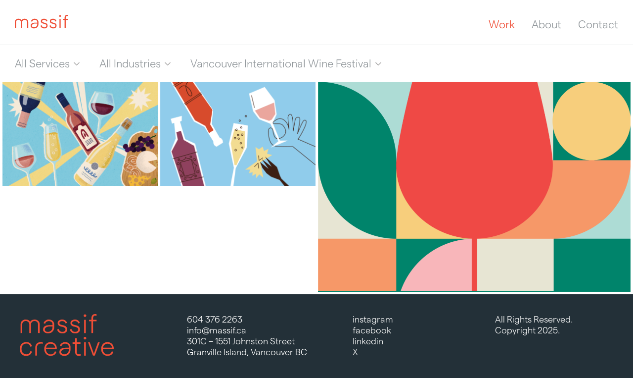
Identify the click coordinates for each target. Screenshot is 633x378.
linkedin (368, 341)
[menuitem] (47, 63)
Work (502, 24)
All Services (42, 63)
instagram (373, 319)
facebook (372, 330)
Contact (598, 24)
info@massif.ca (216, 330)
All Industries (130, 63)
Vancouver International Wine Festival (280, 63)
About (546, 24)
